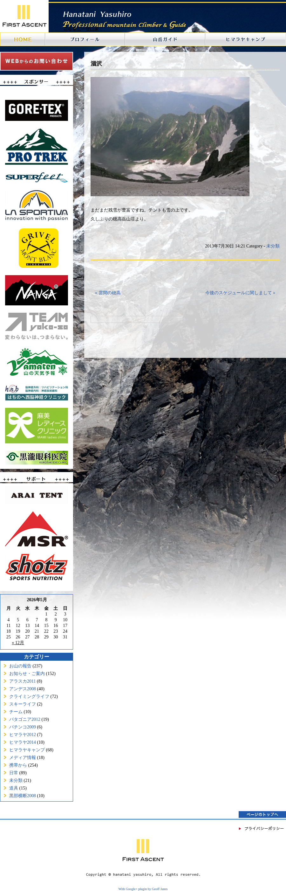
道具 (13, 788)
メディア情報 (22, 757)
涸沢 (96, 63)
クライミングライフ (29, 696)
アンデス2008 (22, 688)
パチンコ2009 (22, 727)
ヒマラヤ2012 (22, 734)
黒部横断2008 (22, 795)
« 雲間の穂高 (108, 292)
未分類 (16, 780)
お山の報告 (20, 666)
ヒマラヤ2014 (22, 742)
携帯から (18, 765)
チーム (16, 711)
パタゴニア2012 (24, 719)
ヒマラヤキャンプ (27, 750)
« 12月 (18, 642)
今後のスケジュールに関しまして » (240, 292)
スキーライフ (22, 704)
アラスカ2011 (22, 681)
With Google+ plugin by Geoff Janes (143, 889)
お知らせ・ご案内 (27, 673)
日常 (13, 772)
